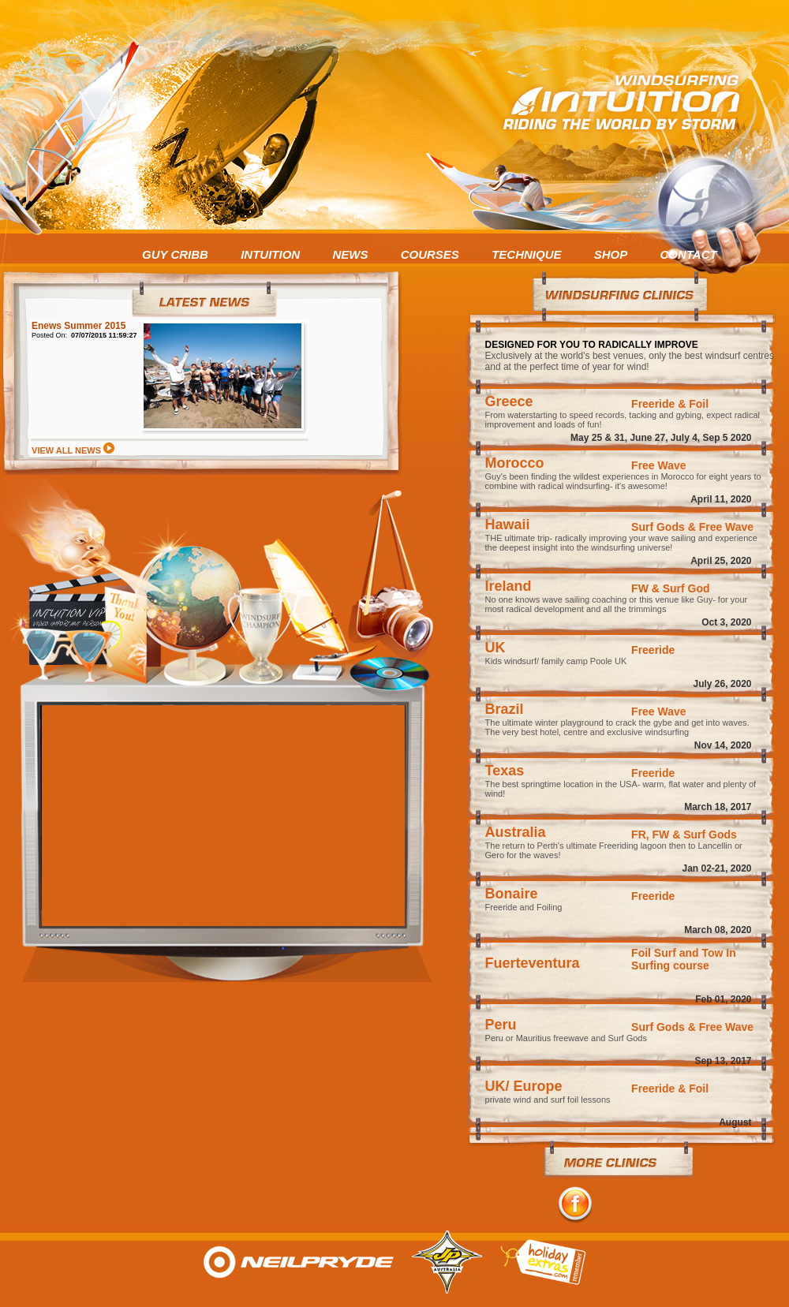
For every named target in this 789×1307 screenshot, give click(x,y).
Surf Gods (658, 527)
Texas (505, 771)
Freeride (653, 650)
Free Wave (658, 465)
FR (638, 834)
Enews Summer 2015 (78, 325)
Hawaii (507, 524)
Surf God (686, 588)
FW (640, 588)
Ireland (508, 586)
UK (495, 647)
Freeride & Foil (670, 404)
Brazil (504, 709)
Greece (509, 401)
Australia (515, 832)
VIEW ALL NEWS (73, 450)
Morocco (514, 463)
